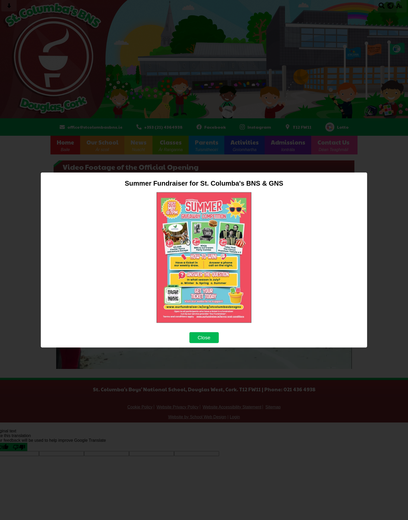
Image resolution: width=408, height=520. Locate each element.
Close (203, 337)
